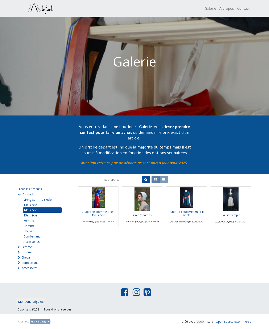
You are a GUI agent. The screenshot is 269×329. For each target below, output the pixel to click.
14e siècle (30, 210)
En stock (28, 194)
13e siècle (30, 205)
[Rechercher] (146, 179)
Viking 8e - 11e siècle (38, 200)
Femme (29, 221)
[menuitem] (210, 8)
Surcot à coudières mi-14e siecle (186, 219)
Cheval (28, 231)
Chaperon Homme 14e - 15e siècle (98, 219)
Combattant (32, 236)
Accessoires (32, 242)
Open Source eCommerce (233, 322)
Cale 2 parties (142, 221)
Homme (29, 226)
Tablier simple (230, 221)
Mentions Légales (31, 301)
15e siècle (30, 215)
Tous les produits (30, 189)
